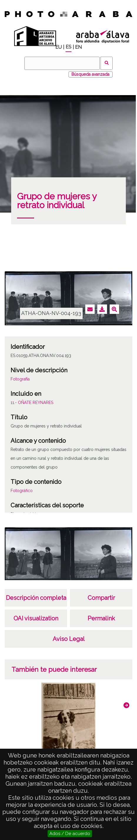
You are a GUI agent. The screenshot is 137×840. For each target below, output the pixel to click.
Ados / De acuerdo (69, 833)
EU (58, 47)
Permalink (101, 618)
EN (78, 47)
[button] (126, 705)
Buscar (107, 63)
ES (68, 47)
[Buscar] (62, 63)
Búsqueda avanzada (90, 74)
